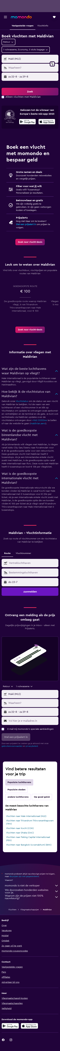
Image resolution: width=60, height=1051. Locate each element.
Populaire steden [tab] (16, 790)
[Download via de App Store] (29, 1026)
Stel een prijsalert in (26, 224)
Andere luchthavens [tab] (18, 797)
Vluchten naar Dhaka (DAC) (20, 833)
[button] (5, 17)
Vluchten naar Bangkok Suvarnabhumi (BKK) (29, 845)
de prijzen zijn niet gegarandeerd (24, 876)
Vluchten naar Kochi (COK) (20, 828)
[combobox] (8, 42)
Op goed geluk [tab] (42, 797)
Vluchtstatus (22, 401)
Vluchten (12, 910)
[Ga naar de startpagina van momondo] (21, 16)
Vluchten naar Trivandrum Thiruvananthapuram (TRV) (30, 822)
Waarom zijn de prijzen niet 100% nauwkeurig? (31, 897)
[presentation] (46, 121)
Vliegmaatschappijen (29, 910)
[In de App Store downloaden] (46, 122)
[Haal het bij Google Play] (27, 122)
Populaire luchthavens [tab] (19, 782)
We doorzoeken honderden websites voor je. (31, 891)
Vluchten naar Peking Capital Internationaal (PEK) (28, 839)
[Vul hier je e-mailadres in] (32, 721)
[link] (30, 242)
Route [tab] (7, 553)
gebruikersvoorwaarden (12, 746)
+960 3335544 (39, 420)
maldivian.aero (38, 423)
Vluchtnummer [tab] (23, 553)
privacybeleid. (32, 746)
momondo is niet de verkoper (31, 885)
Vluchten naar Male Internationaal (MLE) (26, 816)
